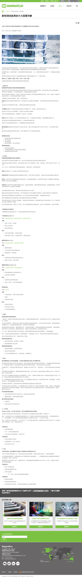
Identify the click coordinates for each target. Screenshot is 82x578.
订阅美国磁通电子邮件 (41, 491)
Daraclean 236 (26, 218)
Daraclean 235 (18, 218)
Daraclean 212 (9, 218)
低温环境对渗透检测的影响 (15, 518)
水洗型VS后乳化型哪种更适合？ (41, 518)
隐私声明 (4, 571)
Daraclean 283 (18, 267)
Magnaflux (3, 11)
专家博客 (7, 11)
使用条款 (10, 571)
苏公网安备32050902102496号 (27, 571)
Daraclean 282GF (19, 243)
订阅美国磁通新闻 (7, 534)
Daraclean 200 (9, 267)
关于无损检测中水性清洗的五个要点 (67, 518)
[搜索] (78, 1)
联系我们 (16, 571)
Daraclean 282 (9, 243)
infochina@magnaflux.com (10, 558)
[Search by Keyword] (72, 1)
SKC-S (7, 289)
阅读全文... (15, 526)
